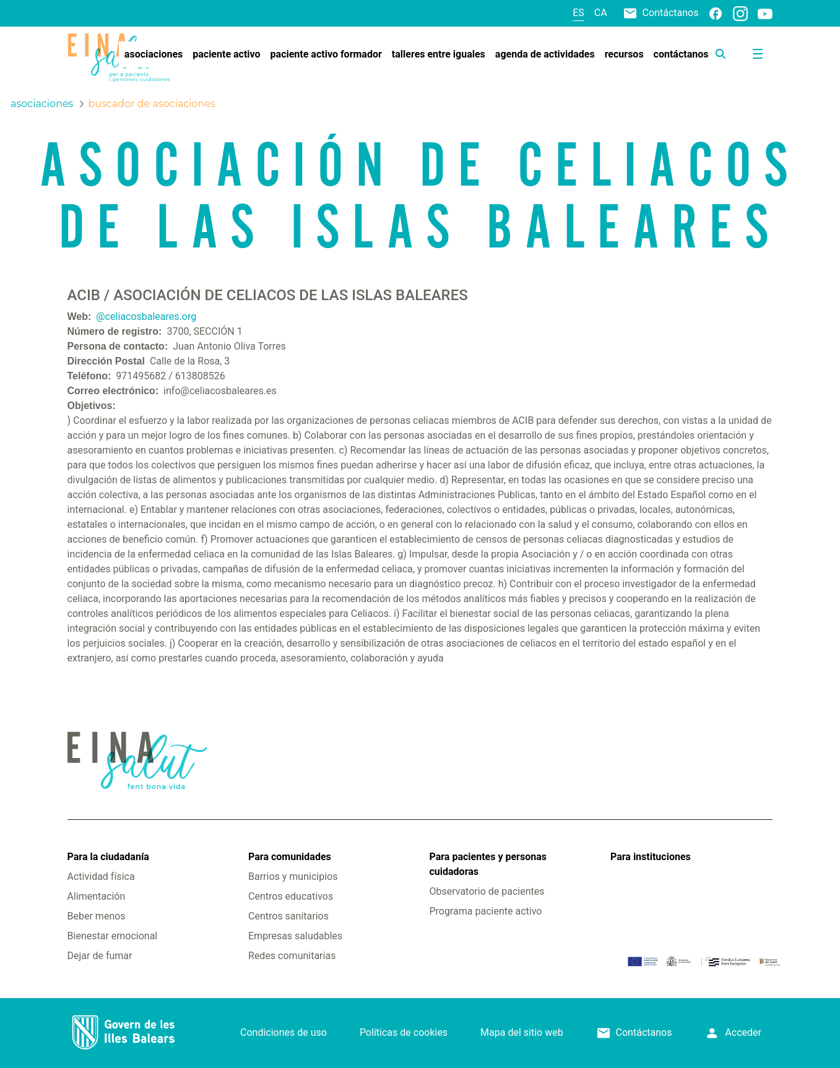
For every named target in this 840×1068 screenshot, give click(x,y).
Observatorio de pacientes (486, 891)
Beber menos (96, 916)
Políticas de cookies (404, 1032)
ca (600, 13)
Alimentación (96, 896)
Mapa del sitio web (521, 1032)
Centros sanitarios (288, 916)
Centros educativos (290, 896)
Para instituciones (650, 857)
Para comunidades (289, 857)
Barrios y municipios (292, 876)
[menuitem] (153, 54)
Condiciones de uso (283, 1032)
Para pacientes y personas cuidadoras (487, 864)
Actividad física (101, 876)
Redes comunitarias (292, 956)
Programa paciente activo (485, 911)
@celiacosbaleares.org (146, 316)
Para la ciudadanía (108, 857)
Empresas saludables (295, 936)
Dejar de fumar (99, 956)
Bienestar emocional (112, 936)
